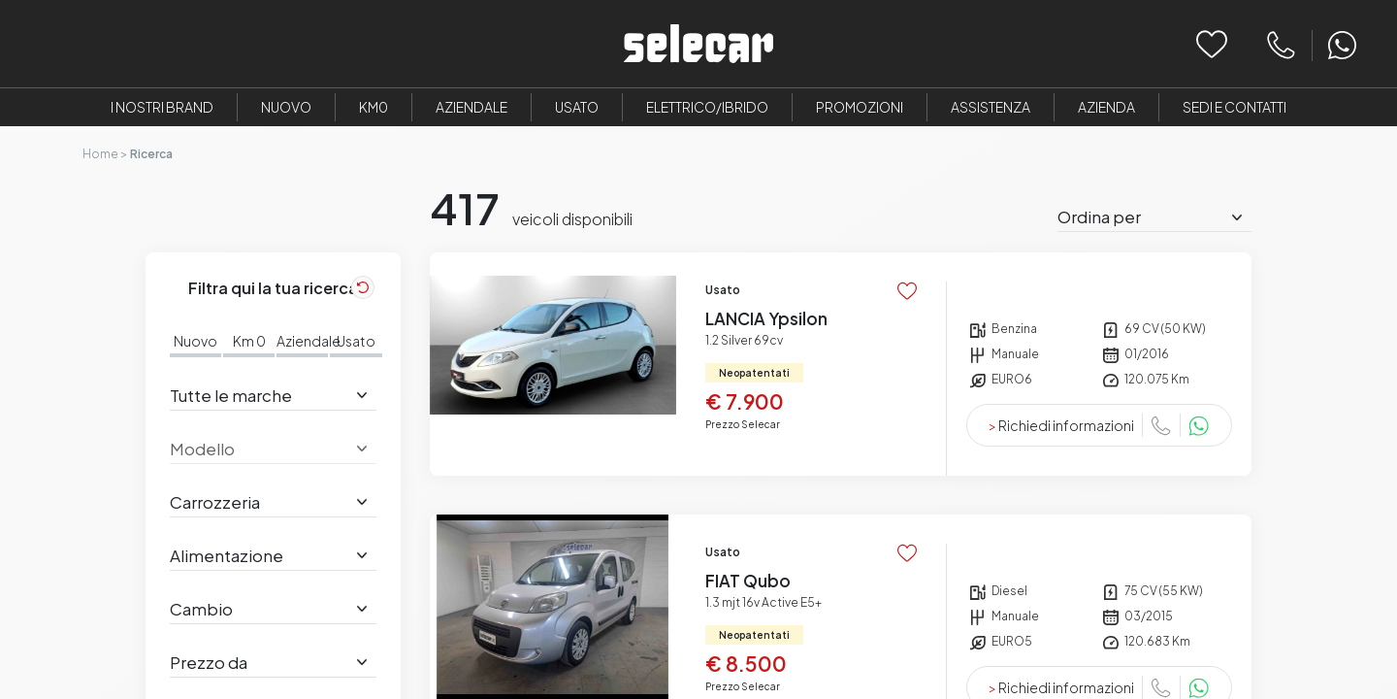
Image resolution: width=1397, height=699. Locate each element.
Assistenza (990, 107)
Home (100, 154)
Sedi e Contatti (1234, 107)
